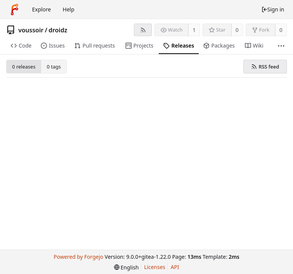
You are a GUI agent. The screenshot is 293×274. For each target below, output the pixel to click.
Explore (41, 9)
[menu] (126, 267)
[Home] (14, 9)
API (175, 267)
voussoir (30, 30)
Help (68, 9)
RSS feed (265, 66)
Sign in (272, 9)
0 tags (54, 66)
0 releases (23, 66)
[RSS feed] (143, 30)
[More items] (281, 46)
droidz (57, 30)
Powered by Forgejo (78, 256)
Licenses (155, 267)
